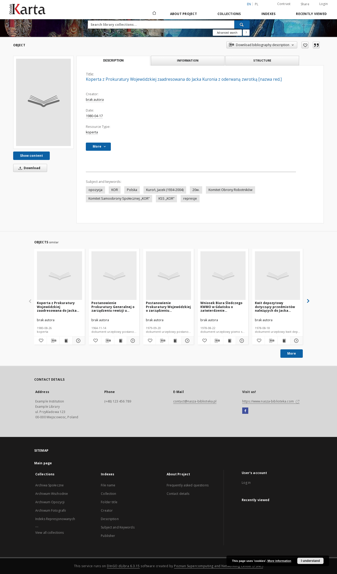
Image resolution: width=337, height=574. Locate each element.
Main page (43, 463)
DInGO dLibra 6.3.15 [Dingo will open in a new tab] (123, 566)
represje (190, 198)
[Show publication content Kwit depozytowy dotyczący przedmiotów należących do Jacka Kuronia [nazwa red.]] (284, 340)
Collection (108, 493)
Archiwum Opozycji (50, 502)
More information (279, 560)
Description (109, 519)
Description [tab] (113, 60)
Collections (229, 14)
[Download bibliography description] (53, 340)
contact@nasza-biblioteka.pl (194, 401)
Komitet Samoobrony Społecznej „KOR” (119, 198)
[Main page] (154, 13)
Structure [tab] (262, 60)
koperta (92, 132)
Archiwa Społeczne (49, 485)
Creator (107, 510)
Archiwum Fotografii (50, 510)
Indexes (268, 14)
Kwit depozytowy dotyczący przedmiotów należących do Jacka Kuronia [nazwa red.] (275, 307)
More (291, 353)
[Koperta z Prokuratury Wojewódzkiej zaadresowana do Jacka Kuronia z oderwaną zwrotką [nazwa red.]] (43, 102)
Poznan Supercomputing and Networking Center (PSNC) (218, 566)
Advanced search (227, 32)
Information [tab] (188, 60)
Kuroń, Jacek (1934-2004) (165, 190)
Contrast (284, 4)
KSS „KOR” (166, 198)
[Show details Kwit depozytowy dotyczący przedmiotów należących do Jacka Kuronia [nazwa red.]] (296, 340)
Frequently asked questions (188, 485)
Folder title (109, 502)
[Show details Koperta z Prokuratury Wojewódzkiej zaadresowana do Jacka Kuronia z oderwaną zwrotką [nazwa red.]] (78, 340)
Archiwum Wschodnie (51, 493)
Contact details (178, 493)
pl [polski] (257, 4)
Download (28, 168)
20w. (196, 190)
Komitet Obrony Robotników (230, 190)
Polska (132, 190)
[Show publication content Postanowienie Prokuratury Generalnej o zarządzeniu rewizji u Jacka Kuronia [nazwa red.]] (120, 340)
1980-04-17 (94, 116)
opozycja (95, 190)
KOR (114, 190)
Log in (246, 482)
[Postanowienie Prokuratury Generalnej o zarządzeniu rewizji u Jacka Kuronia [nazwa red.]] (114, 275)
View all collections (49, 532)
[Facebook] (245, 411)
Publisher (108, 535)
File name (108, 485)
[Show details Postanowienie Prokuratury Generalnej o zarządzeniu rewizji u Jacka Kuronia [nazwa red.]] (132, 340)
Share (305, 4)
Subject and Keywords (117, 527)
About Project (183, 14)
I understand (310, 561)
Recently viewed (311, 14)
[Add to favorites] (305, 45)
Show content (31, 155)
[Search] (242, 24)
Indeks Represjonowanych (55, 519)
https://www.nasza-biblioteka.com (271, 401)
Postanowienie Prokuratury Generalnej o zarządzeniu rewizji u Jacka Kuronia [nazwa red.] (113, 307)
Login (323, 4)
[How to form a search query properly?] (246, 32)
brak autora (95, 99)
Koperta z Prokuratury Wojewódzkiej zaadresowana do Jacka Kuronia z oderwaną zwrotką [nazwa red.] (57, 307)
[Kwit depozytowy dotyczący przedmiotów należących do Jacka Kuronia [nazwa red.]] (277, 275)
